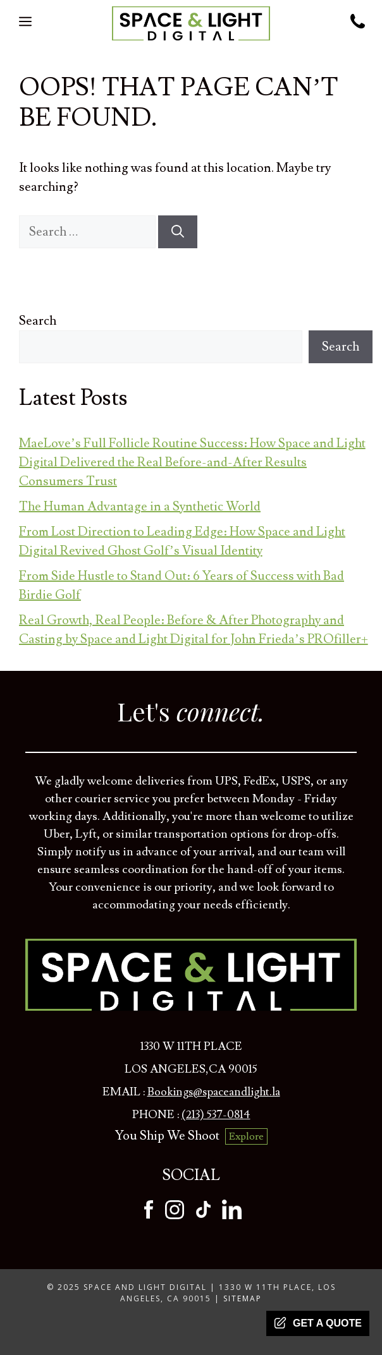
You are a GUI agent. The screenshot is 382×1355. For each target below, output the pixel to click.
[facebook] (148, 1215)
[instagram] (175, 1215)
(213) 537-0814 (216, 1114)
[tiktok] (203, 1215)
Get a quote (318, 1322)
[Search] (177, 231)
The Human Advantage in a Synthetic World (140, 506)
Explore (246, 1136)
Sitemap (242, 1298)
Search (37, 321)
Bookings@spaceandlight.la (213, 1092)
